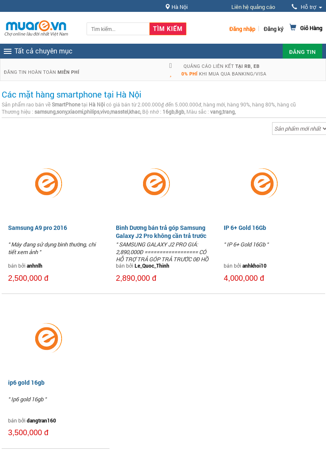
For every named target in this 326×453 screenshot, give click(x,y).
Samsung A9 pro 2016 (37, 228)
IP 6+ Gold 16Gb (245, 228)
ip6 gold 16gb (26, 382)
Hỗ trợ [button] (307, 7)
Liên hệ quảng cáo (253, 7)
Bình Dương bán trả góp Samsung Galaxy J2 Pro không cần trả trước (161, 231)
